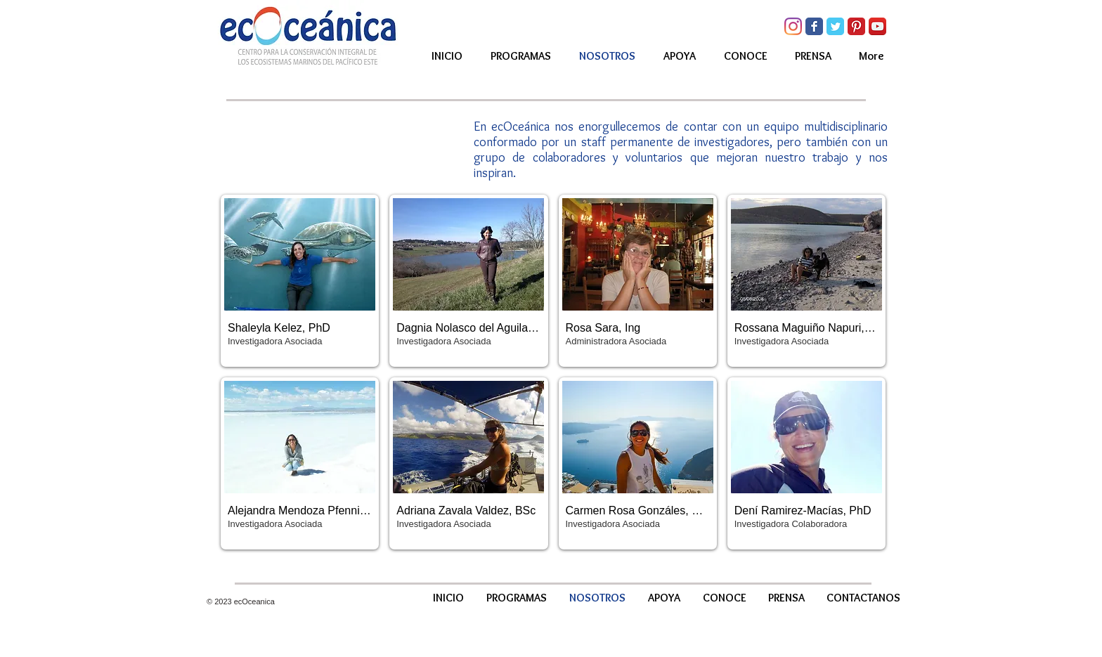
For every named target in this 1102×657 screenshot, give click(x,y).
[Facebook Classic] (814, 26)
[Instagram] (793, 26)
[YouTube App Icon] (877, 26)
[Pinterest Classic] (856, 26)
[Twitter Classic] (835, 26)
